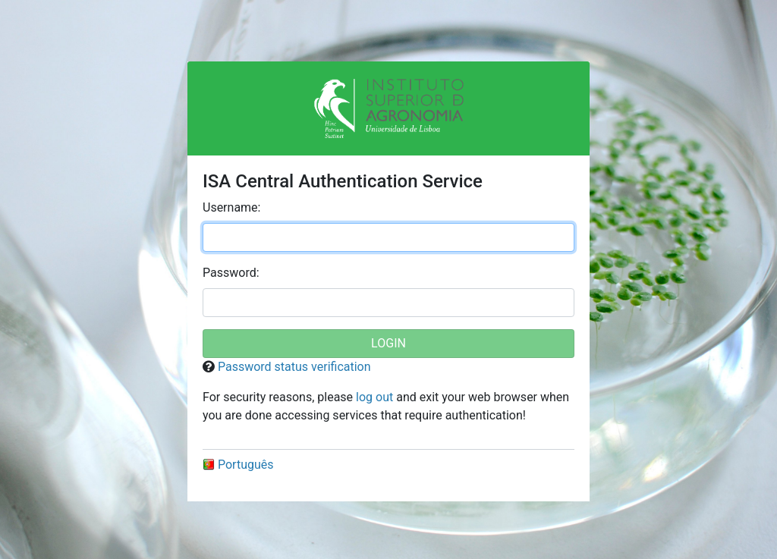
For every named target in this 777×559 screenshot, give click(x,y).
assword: (231, 272)
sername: (231, 207)
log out (374, 397)
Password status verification (294, 367)
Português (238, 464)
